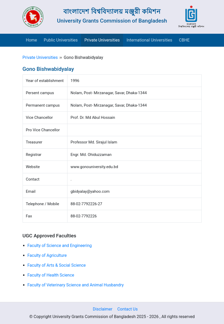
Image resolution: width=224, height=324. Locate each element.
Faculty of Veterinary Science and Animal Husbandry (76, 284)
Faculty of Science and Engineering (60, 245)
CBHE (184, 40)
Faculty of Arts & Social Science (57, 265)
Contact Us (127, 309)
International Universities (149, 40)
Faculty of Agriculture (47, 255)
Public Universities (61, 40)
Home (31, 40)
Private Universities (102, 40)
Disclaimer (102, 309)
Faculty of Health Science (51, 275)
